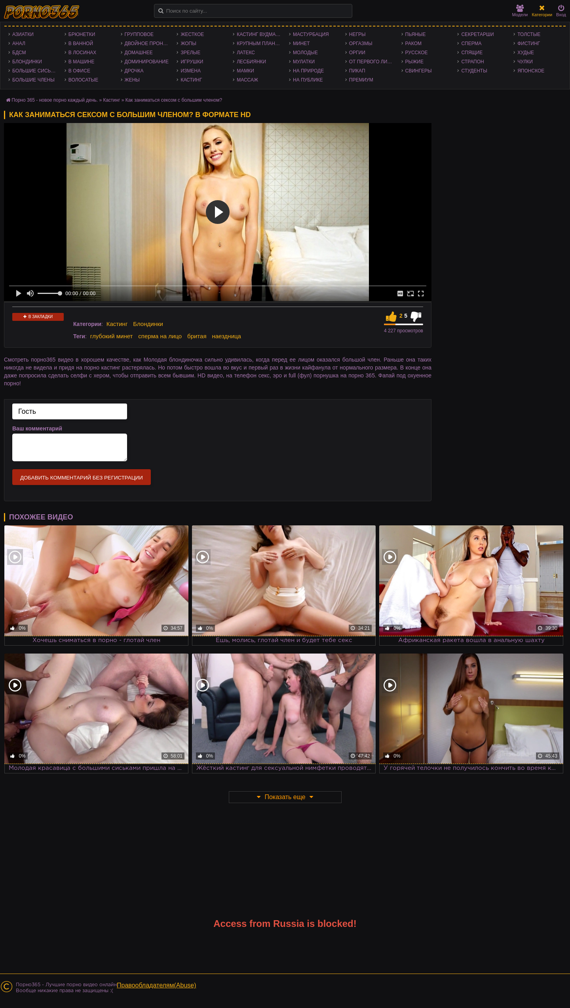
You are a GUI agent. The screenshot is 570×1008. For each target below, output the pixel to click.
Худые (525, 52)
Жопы (188, 43)
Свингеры (418, 71)
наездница (226, 336)
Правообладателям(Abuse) (156, 985)
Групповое (139, 34)
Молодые (305, 52)
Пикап (357, 71)
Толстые (528, 34)
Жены (132, 80)
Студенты (474, 71)
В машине (81, 61)
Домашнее (139, 52)
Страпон (472, 61)
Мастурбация (311, 34)
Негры (357, 34)
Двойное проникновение (149, 43)
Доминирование (147, 61)
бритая (196, 336)
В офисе (79, 71)
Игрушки (191, 61)
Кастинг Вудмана (259, 34)
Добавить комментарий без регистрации (81, 478)
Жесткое (192, 34)
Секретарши (477, 34)
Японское (530, 71)
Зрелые (190, 52)
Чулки (525, 61)
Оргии (357, 52)
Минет (301, 43)
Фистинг (528, 43)
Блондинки (27, 61)
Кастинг (191, 80)
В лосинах (82, 52)
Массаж (247, 80)
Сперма (471, 43)
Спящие (472, 52)
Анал (18, 43)
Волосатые (83, 80)
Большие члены (33, 80)
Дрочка (134, 71)
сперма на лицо (160, 336)
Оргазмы (360, 43)
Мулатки (304, 61)
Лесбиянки (251, 61)
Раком (413, 43)
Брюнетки (81, 34)
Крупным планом (260, 43)
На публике (308, 80)
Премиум (361, 80)
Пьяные (415, 34)
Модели (520, 11)
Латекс (246, 52)
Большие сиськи (34, 71)
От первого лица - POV (373, 61)
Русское (416, 52)
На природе (308, 71)
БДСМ (19, 52)
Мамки (245, 71)
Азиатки (23, 34)
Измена (190, 71)
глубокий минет (111, 336)
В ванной (80, 43)
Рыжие (414, 61)
